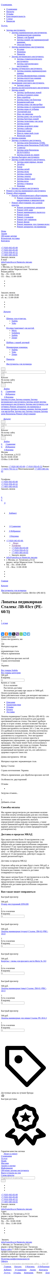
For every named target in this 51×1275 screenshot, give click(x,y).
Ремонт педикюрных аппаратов (31, 207)
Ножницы (21, 52)
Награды (10, 11)
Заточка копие (23, 123)
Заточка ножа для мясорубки (29, 104)
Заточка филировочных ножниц (31, 76)
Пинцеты (21, 54)
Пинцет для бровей (25, 37)
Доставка (10, 712)
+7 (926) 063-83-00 (9, 248)
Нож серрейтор (23, 97)
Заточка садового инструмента (25, 188)
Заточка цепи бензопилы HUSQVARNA (28, 151)
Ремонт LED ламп (25, 210)
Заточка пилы (23, 171)
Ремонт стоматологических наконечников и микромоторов (30, 199)
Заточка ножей (19, 90)
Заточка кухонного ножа (27, 95)
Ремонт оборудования (16, 193)
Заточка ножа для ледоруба (29, 116)
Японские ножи (24, 135)
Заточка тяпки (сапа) (26, 179)
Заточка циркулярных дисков (30, 162)
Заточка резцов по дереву (28, 155)
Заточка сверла (23, 85)
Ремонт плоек (23, 215)
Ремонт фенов (23, 222)
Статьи (9, 19)
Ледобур (20, 164)
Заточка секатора (24, 174)
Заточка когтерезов (25, 80)
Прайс (4, 1161)
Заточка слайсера (24, 128)
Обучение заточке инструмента (15, 1170)
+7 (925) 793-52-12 (9, 469)
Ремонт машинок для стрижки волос (33, 224)
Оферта (4, 1261)
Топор (19, 167)
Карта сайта (6, 1249)
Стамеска (21, 147)
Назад (15, 543)
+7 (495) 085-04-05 (9, 255)
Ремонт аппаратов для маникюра (31, 227)
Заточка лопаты (24, 176)
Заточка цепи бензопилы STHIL (31, 143)
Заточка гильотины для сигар (30, 121)
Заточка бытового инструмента (25, 157)
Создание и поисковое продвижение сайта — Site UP (24, 1263)
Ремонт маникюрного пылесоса (31, 212)
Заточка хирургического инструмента (27, 65)
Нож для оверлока (25, 114)
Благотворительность (15, 16)
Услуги (4, 1158)
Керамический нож (25, 102)
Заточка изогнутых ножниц (29, 78)
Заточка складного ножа (27, 126)
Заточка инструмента (16, 30)
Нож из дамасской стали (28, 133)
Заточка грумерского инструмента (27, 68)
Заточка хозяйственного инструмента (29, 159)
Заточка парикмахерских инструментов (30, 32)
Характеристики (13, 705)
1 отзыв (4, 623)
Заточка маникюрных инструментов (28, 47)
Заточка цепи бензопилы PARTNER (33, 145)
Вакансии (10, 21)
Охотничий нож (24, 111)
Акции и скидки (8, 1166)
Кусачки (20, 49)
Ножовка (21, 186)
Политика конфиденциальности (15, 1259)
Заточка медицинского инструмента (28, 56)
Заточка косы (23, 181)
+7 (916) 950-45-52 (9, 252)
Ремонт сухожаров (25, 217)
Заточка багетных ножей (28, 119)
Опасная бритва (24, 44)
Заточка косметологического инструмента (30, 88)
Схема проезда (7, 1175)
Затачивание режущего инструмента (28, 83)
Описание (10, 702)
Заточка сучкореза (25, 183)
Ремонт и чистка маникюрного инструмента (26, 191)
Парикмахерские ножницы (29, 35)
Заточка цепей (23, 169)
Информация (7, 1168)
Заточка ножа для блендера (29, 100)
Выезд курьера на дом (11, 1173)
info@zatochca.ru (16, 262)
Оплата (9, 709)
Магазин (5, 1163)
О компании (11, 9)
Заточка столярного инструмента (27, 140)
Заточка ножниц (19, 138)
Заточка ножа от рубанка (28, 109)
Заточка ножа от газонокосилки (31, 107)
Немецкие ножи (24, 131)
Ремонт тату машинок (26, 219)
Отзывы (9, 14)
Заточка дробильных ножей (29, 92)
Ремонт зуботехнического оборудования (30, 195)
